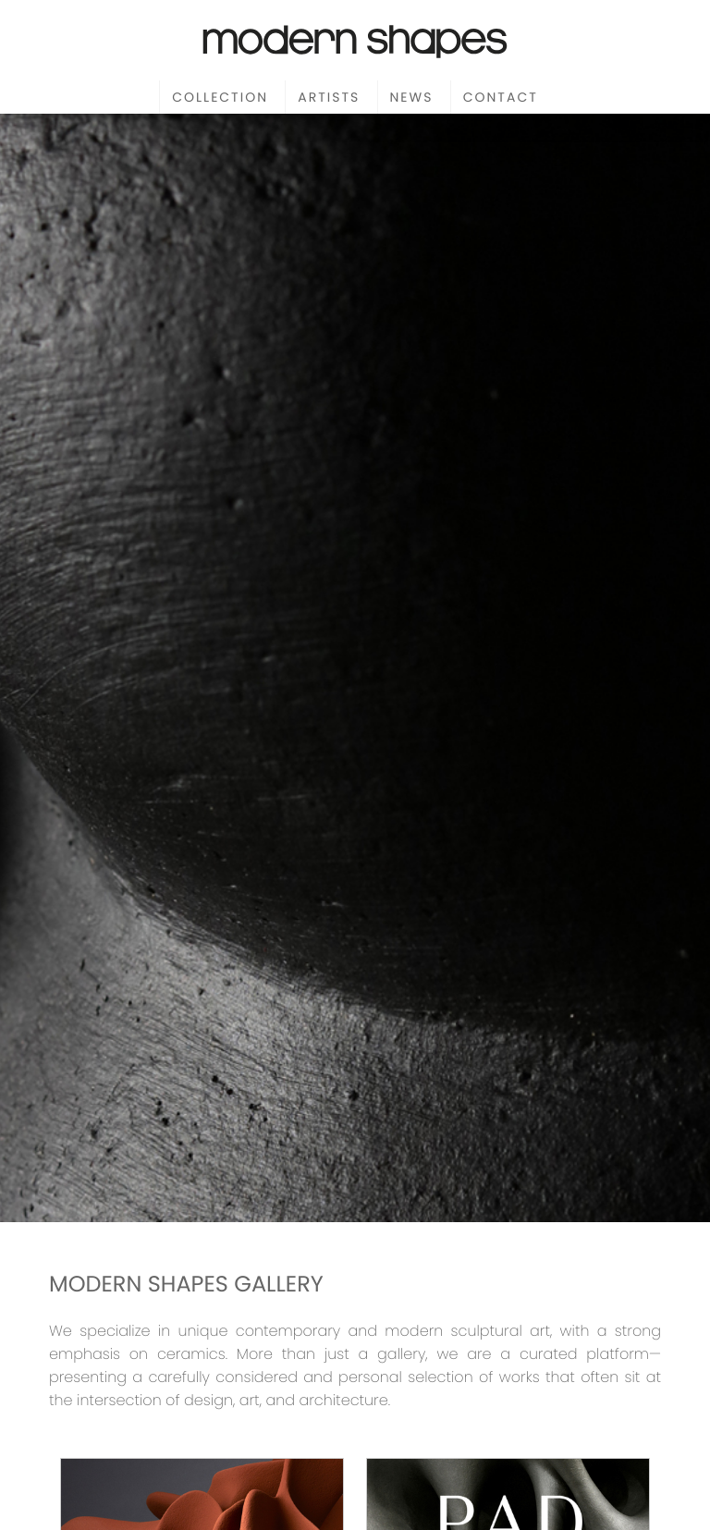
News (412, 97)
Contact (500, 97)
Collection (220, 97)
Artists (329, 97)
